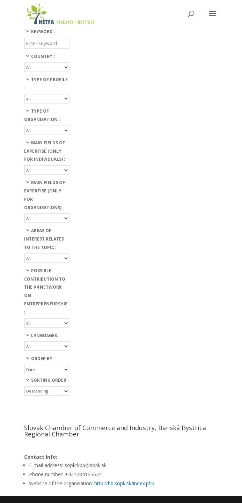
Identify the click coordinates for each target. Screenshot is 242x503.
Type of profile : (46, 84)
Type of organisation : (42, 115)
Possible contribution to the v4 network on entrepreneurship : (46, 291)
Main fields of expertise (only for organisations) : (44, 195)
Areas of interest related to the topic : (44, 239)
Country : (43, 56)
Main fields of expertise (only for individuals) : (44, 151)
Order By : (43, 358)
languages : (45, 335)
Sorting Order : (50, 380)
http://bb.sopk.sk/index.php (124, 483)
